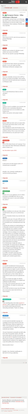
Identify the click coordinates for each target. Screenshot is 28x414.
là (11, 337)
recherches (5, 411)
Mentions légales (15, 410)
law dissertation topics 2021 (10, 150)
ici (21, 163)
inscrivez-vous (5, 403)
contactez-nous (10, 411)
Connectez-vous (19, 401)
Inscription (19, 397)
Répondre (5, 30)
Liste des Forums (5, 397)
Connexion (15, 7)
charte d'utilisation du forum (7, 408)
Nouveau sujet (8, 7)
